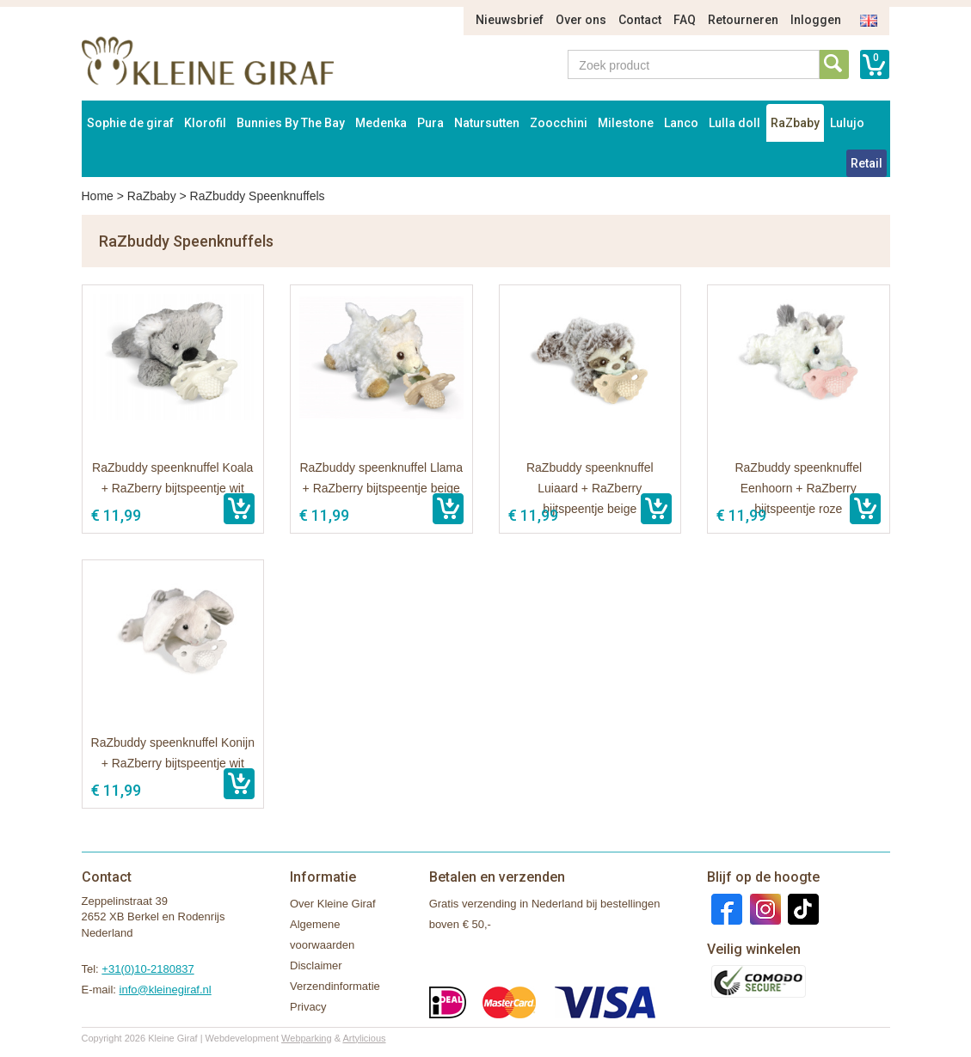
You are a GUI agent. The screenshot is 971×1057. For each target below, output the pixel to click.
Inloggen (815, 20)
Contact (639, 20)
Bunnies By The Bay (291, 123)
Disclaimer (316, 965)
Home (98, 196)
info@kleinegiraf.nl (166, 989)
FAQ (684, 20)
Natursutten (486, 123)
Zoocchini (558, 123)
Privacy (308, 1006)
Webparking (306, 1038)
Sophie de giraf (130, 123)
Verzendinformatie (335, 986)
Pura (430, 123)
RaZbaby (795, 123)
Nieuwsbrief (510, 20)
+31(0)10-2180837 (147, 968)
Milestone (626, 123)
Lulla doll (734, 123)
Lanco (681, 123)
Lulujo (847, 123)
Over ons (581, 20)
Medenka (381, 123)
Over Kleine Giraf (333, 903)
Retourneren (743, 20)
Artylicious (363, 1038)
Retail (866, 163)
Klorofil (205, 123)
